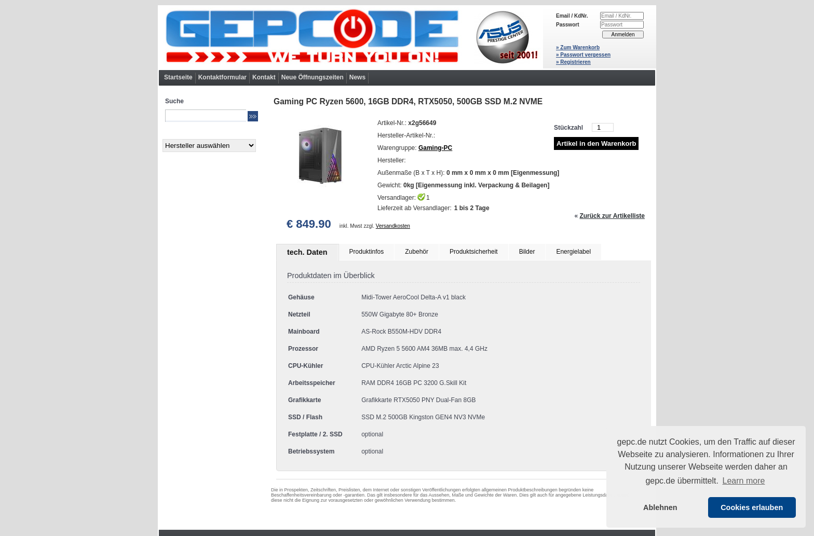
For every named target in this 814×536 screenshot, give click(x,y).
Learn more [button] (744, 480)
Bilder (527, 251)
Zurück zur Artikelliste (612, 215)
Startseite (178, 77)
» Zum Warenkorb (578, 47)
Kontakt (264, 77)
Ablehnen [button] (660, 507)
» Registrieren (573, 62)
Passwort (567, 25)
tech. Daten (307, 252)
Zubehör (416, 251)
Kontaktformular (222, 77)
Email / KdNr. (572, 16)
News (357, 77)
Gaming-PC (435, 148)
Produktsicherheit (474, 251)
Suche (174, 101)
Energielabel (573, 251)
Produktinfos (366, 251)
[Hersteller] (209, 145)
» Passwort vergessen (583, 55)
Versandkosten (393, 226)
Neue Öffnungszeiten (312, 77)
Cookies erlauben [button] (752, 507)
